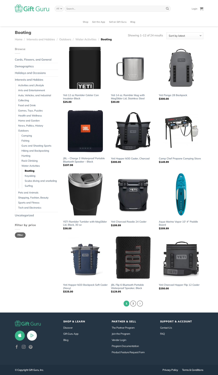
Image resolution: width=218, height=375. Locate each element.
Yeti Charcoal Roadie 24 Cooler (128, 221)
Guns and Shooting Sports (36, 145)
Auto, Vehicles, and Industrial (34, 95)
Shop (85, 21)
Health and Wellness (30, 115)
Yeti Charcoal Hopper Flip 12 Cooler (179, 284)
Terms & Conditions (192, 370)
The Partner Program (123, 327)
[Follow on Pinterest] (31, 347)
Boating (29, 170)
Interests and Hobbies (41, 39)
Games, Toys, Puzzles (30, 110)
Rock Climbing (29, 160)
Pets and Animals (28, 192)
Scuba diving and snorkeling (41, 180)
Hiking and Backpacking (35, 150)
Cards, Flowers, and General (33, 59)
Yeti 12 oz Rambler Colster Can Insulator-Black (81, 97)
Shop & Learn (74, 321)
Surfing (29, 185)
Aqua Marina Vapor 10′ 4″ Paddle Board (178, 223)
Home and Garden (29, 120)
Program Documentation (125, 346)
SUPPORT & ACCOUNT (176, 321)
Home (18, 39)
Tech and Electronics (29, 207)
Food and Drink (27, 105)
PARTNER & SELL (124, 321)
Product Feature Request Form (128, 352)
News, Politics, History (30, 125)
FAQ (162, 333)
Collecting (23, 100)
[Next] (140, 303)
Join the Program (121, 333)
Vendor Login (119, 340)
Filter (20, 235)
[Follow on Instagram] (24, 347)
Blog (132, 21)
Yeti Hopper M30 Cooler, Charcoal (130, 158)
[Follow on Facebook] (17, 347)
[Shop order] (184, 35)
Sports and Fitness (28, 202)
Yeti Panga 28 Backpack (173, 95)
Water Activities (85, 39)
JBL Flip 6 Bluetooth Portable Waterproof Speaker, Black (127, 286)
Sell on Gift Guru (118, 21)
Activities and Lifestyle (31, 85)
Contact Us (166, 327)
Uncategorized (24, 215)
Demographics (24, 66)
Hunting (25, 155)
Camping (26, 135)
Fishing (25, 140)
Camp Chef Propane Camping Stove (180, 158)
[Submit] (167, 9)
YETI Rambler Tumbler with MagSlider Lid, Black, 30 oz (85, 223)
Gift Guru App (70, 333)
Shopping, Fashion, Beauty (33, 197)
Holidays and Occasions (30, 73)
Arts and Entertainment (31, 90)
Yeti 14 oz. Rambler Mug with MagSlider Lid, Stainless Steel (128, 97)
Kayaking (30, 175)
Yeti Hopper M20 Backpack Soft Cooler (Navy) (85, 286)
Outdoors (65, 39)
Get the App (98, 21)
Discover (68, 327)
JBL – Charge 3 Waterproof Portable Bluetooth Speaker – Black (84, 160)
